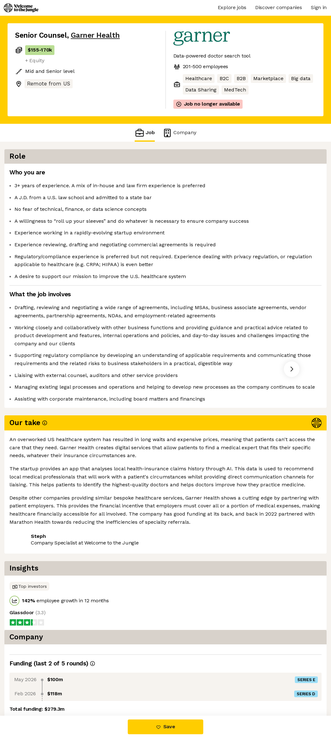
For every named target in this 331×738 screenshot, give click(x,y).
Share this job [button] (32, 560)
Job (145, 133)
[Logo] (21, 7)
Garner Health (95, 35)
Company (179, 133)
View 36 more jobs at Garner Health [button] (102, 560)
